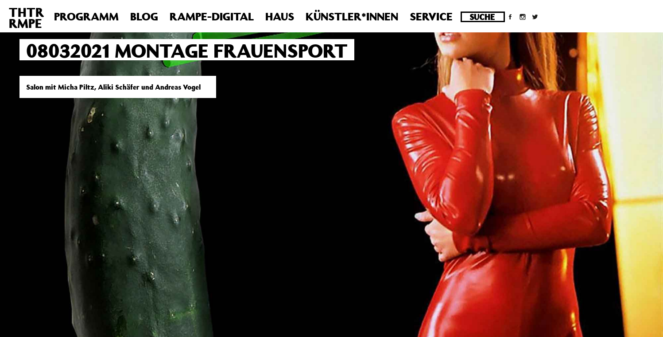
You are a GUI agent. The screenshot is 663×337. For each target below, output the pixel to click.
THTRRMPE (26, 17)
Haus (279, 16)
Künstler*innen (352, 16)
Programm (86, 16)
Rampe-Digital (212, 16)
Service (431, 16)
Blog (144, 16)
